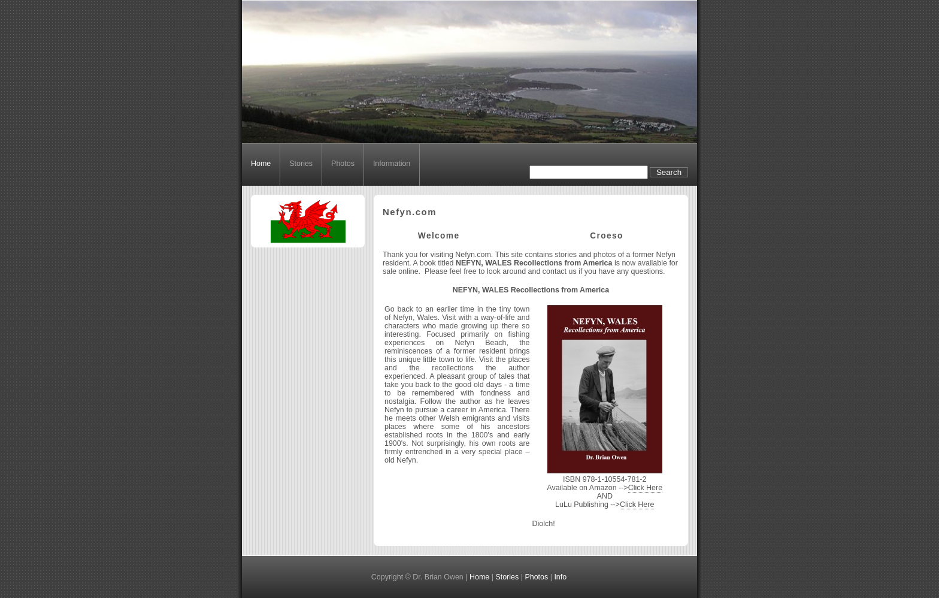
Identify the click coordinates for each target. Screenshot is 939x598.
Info (560, 577)
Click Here (645, 488)
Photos (343, 163)
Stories (301, 163)
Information (391, 163)
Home (261, 163)
